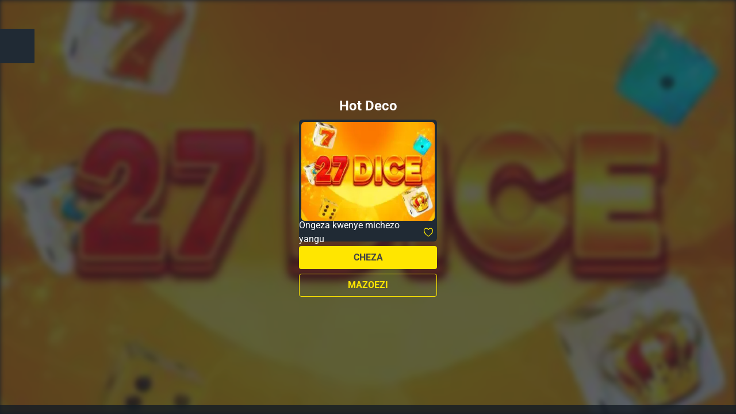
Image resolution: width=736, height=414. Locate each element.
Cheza (368, 257)
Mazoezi (368, 284)
